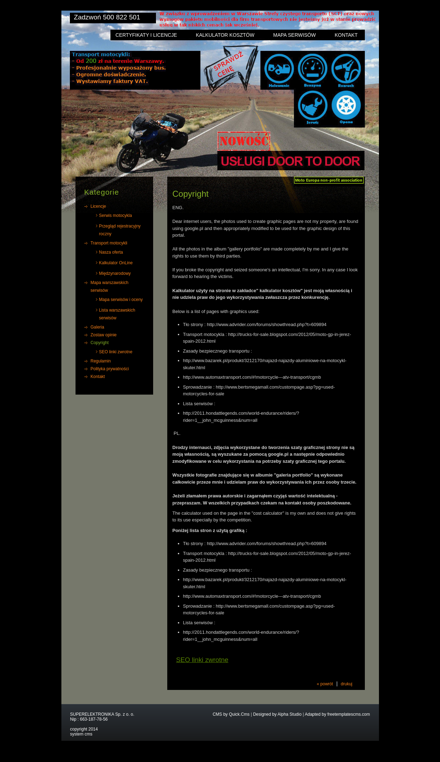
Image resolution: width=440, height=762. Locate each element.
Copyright (100, 342)
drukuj (346, 683)
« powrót (325, 683)
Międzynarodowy (115, 273)
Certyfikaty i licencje (146, 35)
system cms (81, 734)
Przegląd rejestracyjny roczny (120, 230)
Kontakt (345, 35)
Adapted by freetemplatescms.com (337, 714)
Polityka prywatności (110, 368)
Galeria (97, 327)
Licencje (98, 206)
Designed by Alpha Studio (277, 714)
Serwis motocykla (115, 215)
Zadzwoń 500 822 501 (107, 17)
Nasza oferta (111, 252)
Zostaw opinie (104, 334)
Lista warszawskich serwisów (117, 314)
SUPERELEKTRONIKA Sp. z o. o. (102, 714)
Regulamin (101, 361)
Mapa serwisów (294, 35)
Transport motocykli (109, 243)
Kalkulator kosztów (225, 35)
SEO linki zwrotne (116, 351)
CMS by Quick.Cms (231, 714)
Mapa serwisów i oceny (121, 299)
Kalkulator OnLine (116, 262)
